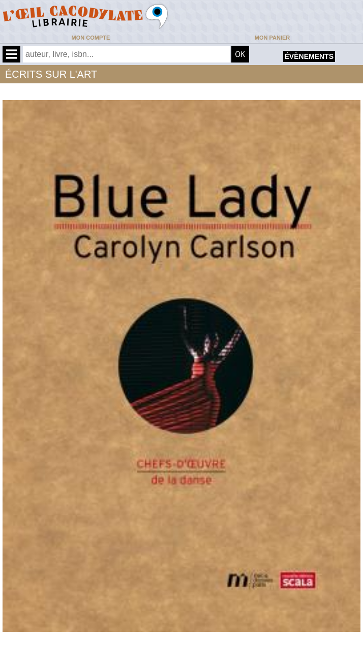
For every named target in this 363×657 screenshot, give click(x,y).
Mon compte (91, 38)
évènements (309, 56)
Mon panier (272, 38)
